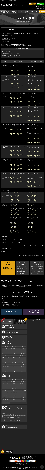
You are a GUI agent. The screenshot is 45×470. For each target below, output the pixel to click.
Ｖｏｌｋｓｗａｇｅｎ (5, 353)
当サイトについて (31, 467)
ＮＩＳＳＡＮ (22, 346)
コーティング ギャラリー (7, 342)
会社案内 (36, 11)
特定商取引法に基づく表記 (18, 467)
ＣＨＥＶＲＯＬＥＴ (6, 397)
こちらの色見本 (14, 44)
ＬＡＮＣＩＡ (14, 357)
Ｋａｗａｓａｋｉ (6, 369)
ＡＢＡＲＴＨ (22, 355)
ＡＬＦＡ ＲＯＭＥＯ (5, 357)
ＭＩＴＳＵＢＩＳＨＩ (14, 348)
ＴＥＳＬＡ (22, 366)
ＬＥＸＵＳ (14, 346)
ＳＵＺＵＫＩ (22, 350)
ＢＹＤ (22, 401)
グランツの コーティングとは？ (3, 12)
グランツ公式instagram (10, 426)
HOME (4, 467)
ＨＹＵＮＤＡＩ (14, 401)
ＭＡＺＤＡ (22, 348)
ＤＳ (6, 362)
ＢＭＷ (14, 351)
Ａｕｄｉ (14, 353)
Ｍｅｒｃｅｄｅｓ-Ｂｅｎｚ (6, 351)
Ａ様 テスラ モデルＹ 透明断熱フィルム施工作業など (11, 417)
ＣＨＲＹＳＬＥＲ (6, 366)
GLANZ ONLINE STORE (42, 12)
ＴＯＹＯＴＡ (6, 346)
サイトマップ (40, 467)
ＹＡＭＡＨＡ (14, 369)
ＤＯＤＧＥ (22, 364)
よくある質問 (31, 11)
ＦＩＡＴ (14, 355)
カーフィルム (20, 11)
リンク (36, 467)
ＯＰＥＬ (5, 355)
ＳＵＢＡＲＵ (6, 350)
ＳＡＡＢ (22, 362)
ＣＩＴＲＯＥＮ (5, 395)
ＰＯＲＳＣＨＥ (22, 353)
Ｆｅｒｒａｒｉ (5, 359)
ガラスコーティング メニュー (8, 12)
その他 (22, 371)
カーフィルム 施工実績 (7, 375)
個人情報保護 (26, 467)
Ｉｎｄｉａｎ (6, 371)
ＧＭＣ (14, 397)
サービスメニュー (26, 12)
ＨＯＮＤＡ (6, 348)
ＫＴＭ (14, 371)
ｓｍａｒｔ (22, 388)
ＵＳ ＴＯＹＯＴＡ (6, 401)
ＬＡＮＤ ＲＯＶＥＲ (14, 359)
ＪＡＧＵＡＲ (22, 359)
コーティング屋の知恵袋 (10, 332)
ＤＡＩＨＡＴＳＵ (14, 350)
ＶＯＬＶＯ (14, 362)
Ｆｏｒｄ (5, 364)
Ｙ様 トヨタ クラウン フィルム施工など (9, 414)
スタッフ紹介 (8, 337)
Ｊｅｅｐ (14, 366)
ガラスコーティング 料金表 (14, 12)
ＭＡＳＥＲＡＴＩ (22, 357)
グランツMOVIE (8, 326)
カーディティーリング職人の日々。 (13, 407)
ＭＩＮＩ (22, 351)
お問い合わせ (11, 467)
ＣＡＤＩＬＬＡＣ (14, 364)
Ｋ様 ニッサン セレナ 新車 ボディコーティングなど (11, 420)
